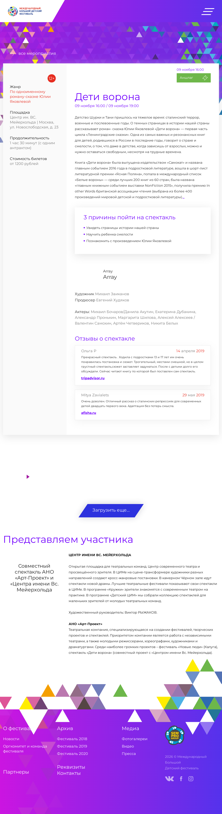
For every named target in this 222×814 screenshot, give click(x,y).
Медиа (130, 728)
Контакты (69, 773)
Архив (65, 728)
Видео (128, 746)
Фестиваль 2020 (72, 753)
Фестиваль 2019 (72, 746)
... (183, 197)
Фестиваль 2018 (72, 739)
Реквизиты (71, 767)
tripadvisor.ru (93, 378)
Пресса (129, 753)
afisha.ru (88, 413)
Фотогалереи (134, 739)
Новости (11, 739)
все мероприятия (37, 53)
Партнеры (16, 772)
